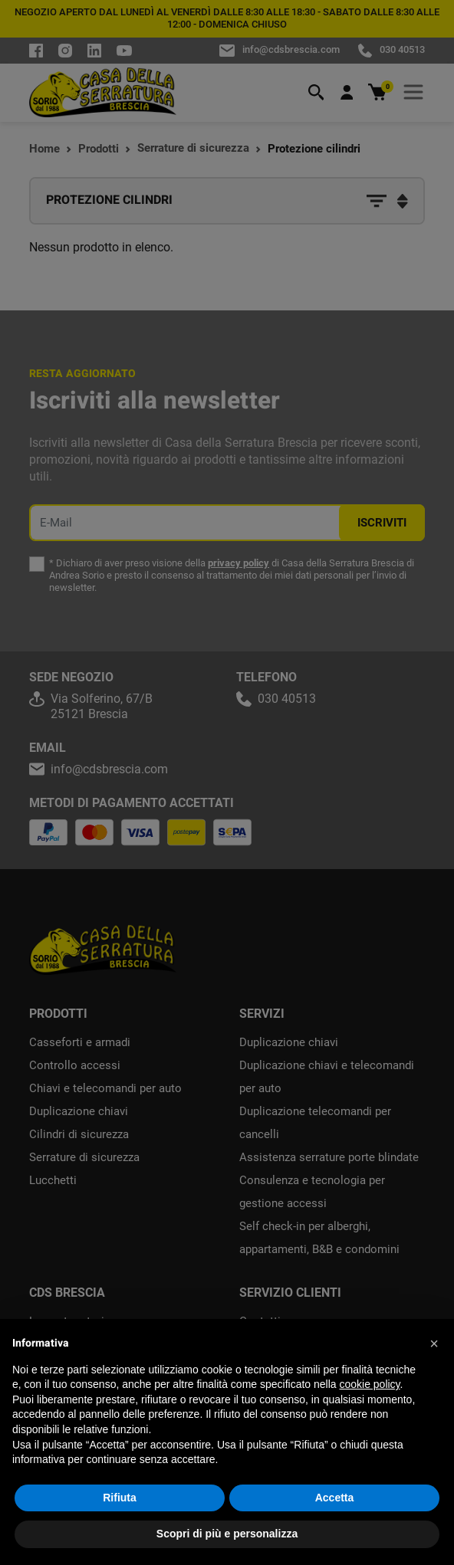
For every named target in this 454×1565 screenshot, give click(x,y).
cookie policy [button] (369, 1384)
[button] (434, 1343)
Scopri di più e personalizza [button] (227, 1533)
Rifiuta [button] (120, 1497)
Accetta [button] (334, 1497)
